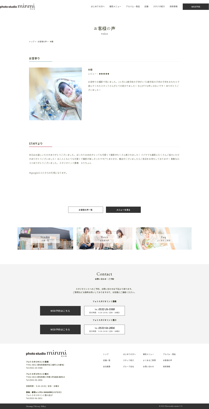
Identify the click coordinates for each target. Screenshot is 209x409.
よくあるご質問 (149, 360)
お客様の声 (42, 41)
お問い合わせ (148, 366)
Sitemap (29, 406)
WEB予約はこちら (60, 310)
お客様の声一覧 (86, 209)
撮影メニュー (148, 354)
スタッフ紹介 (128, 360)
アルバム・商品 (127, 6)
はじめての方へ (92, 6)
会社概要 (106, 366)
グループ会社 (128, 366)
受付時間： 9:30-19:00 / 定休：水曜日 (104, 310)
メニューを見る (123, 209)
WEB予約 (190, 6)
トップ (32, 41)
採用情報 (168, 6)
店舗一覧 (106, 360)
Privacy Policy (40, 406)
